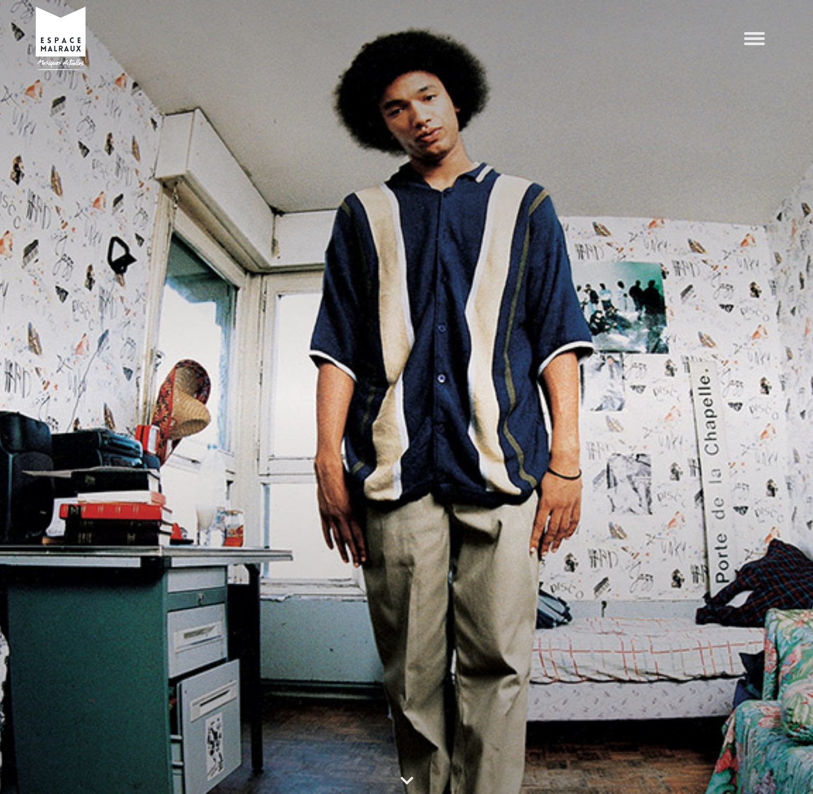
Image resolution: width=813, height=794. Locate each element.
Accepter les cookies (598, 747)
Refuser (733, 747)
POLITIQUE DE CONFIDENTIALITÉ (62, 775)
